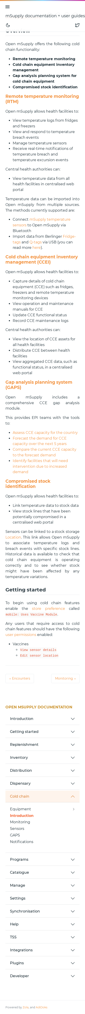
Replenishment (24, 744)
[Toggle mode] (7, 25)
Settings (17, 898)
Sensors (17, 828)
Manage (17, 885)
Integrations (21, 950)
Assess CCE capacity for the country (45, 432)
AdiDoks (41, 1007)
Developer (19, 976)
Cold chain (19, 796)
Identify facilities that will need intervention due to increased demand (40, 466)
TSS (13, 937)
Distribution (21, 770)
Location (13, 537)
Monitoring (20, 822)
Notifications (21, 842)
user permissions (20, 635)
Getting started (24, 732)
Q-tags (35, 242)
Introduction (21, 719)
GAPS (15, 835)
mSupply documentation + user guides (45, 15)
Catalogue (19, 872)
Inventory (19, 757)
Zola (26, 1007)
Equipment (20, 809)
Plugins (17, 963)
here (36, 247)
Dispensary (20, 783)
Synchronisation (25, 911)
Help (14, 924)
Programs (19, 859)
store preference (48, 608)
